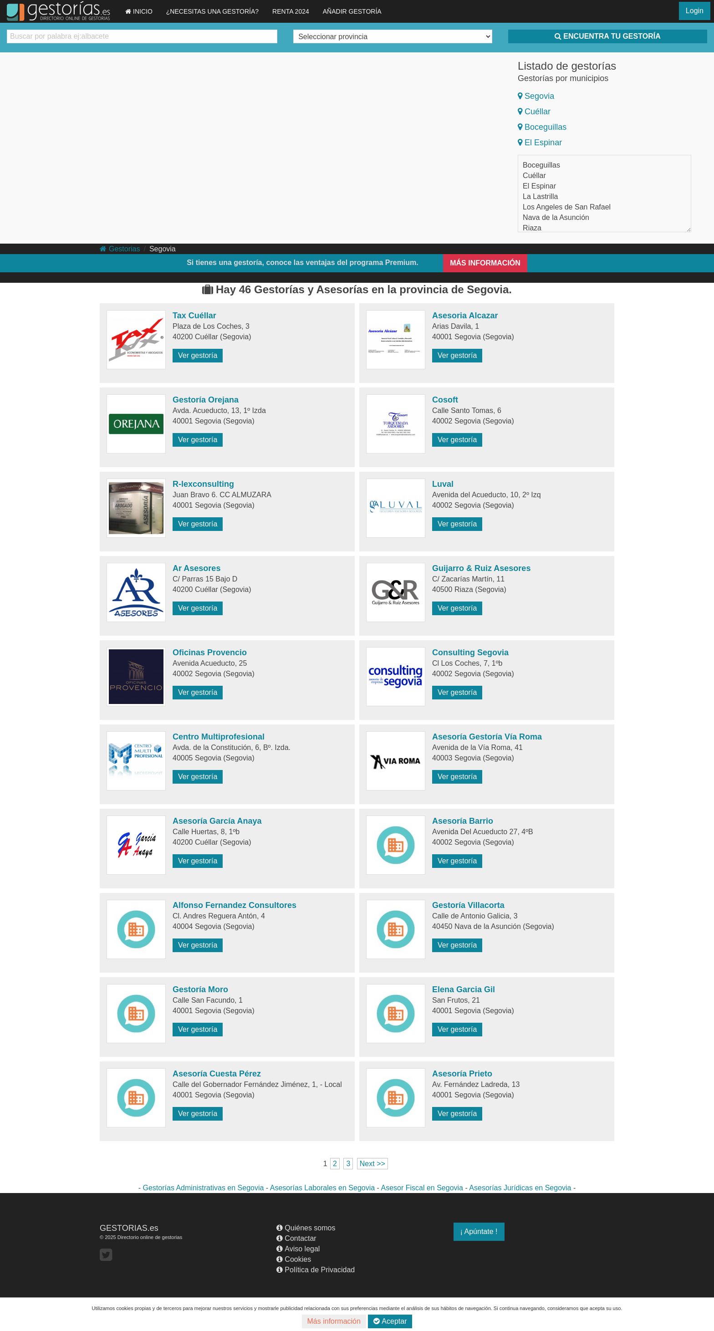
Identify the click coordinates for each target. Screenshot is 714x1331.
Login (695, 11)
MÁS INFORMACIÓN (485, 263)
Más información (334, 1321)
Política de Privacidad (315, 1270)
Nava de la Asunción (556, 217)
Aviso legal (298, 1249)
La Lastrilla (540, 196)
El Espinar (540, 142)
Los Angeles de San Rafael (567, 207)
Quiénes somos (305, 1228)
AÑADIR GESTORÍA (352, 11)
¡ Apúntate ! (479, 1231)
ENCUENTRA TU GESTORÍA (607, 36)
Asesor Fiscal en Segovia (422, 1188)
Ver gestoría (197, 355)
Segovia (536, 96)
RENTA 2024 (290, 11)
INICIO (139, 11)
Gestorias (120, 249)
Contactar (296, 1238)
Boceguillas (542, 127)
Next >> (372, 1164)
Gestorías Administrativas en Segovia (203, 1188)
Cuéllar (534, 111)
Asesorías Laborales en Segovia (322, 1188)
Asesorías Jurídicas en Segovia (520, 1188)
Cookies (293, 1259)
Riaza (532, 228)
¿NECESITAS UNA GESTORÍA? (212, 11)
